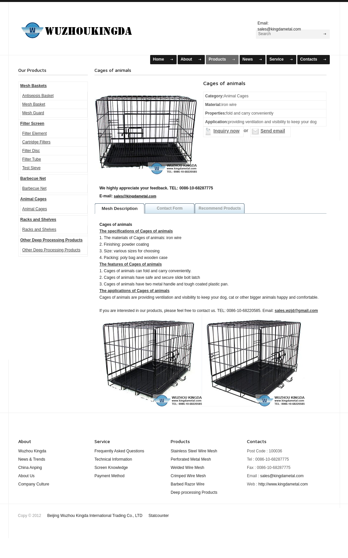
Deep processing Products (194, 492)
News (248, 59)
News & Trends (31, 459)
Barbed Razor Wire (187, 484)
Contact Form (170, 208)
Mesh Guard (33, 113)
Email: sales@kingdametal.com (279, 25)
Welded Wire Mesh (187, 467)
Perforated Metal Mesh (191, 459)
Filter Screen (32, 123)
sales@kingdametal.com (135, 196)
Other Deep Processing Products (51, 240)
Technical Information (113, 459)
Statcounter (158, 515)
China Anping (30, 467)
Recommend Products (220, 208)
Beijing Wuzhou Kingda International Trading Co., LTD (108, 515)
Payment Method (109, 476)
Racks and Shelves (38, 219)
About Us (26, 476)
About (186, 59)
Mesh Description (120, 208)
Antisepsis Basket (38, 95)
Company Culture (33, 484)
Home (158, 59)
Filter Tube (31, 159)
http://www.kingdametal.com (283, 484)
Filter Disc (31, 150)
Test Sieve (31, 168)
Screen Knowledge (111, 467)
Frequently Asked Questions (119, 451)
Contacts (308, 59)
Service (276, 59)
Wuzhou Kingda (32, 451)
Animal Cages (33, 199)
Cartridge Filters (36, 142)
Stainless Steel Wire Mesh (194, 451)
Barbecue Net (33, 178)
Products (217, 59)
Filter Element (34, 133)
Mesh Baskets (85, 28)
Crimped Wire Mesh (188, 476)
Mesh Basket (33, 104)
